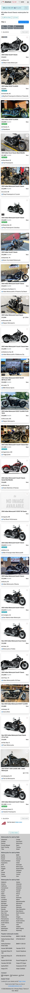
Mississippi (4, 905)
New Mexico (19, 911)
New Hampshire (20, 909)
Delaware (19, 888)
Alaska (18, 882)
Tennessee (19, 922)
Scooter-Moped (5, 845)
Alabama (3, 882)
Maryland (3, 901)
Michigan (3, 903)
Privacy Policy (18, 989)
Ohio (17, 915)
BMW (17, 855)
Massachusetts (20, 901)
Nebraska (19, 907)
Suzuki (3, 872)
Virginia (18, 926)
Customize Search (23, 22)
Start (26, 8)
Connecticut (4, 888)
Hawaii (18, 892)
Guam (3, 892)
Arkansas (19, 884)
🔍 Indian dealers (13, 832)
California (4, 886)
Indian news (18, 822)
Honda (18, 861)
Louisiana (4, 899)
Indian (18, 863)
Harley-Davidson (5, 861)
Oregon (18, 917)
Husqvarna (4, 863)
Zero (17, 876)
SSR (2, 870)
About (16, 990)
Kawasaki (19, 864)
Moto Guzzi (19, 866)
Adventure (4, 839)
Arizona (3, 884)
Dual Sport (19, 841)
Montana (3, 907)
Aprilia (3, 855)
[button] (3, 44)
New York (4, 913)
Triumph (18, 872)
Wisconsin (4, 930)
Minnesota (19, 903)
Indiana (3, 895)
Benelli (3, 857)
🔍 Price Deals (6, 17)
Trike (2, 849)
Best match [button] (25, 32)
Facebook (15, 975)
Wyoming (19, 930)
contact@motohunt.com (15, 986)
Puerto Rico (19, 919)
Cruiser (18, 839)
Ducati (3, 859)
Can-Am (18, 857)
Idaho (2, 894)
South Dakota (5, 922)
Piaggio (3, 868)
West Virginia (20, 928)
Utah (17, 924)
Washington (4, 928)
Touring (18, 847)
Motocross (19, 843)
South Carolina (20, 921)
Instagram (6, 975)
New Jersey (4, 911)
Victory (18, 874)
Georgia (18, 890)
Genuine (18, 859)
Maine (18, 899)
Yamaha (3, 876)
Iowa (17, 895)
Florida (3, 890)
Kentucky (18, 897)
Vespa (3, 874)
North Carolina (20, 913)
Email (22, 975)
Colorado (18, 886)
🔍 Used (15, 17)
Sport (17, 845)
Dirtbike (3, 841)
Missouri (18, 905)
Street (18, 849)
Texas (3, 924)
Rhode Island (5, 921)
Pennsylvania (5, 919)
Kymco (3, 866)
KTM (2, 864)
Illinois (18, 894)
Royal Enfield (20, 868)
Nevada (3, 909)
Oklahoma (4, 917)
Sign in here (22, 981)
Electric (3, 843)
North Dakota (5, 915)
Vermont (3, 926)
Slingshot (19, 870)
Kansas (3, 897)
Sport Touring (5, 847)
